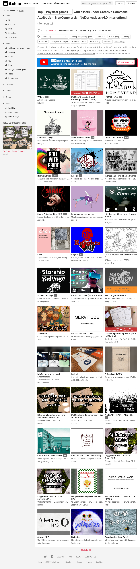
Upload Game (62, 3)
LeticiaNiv (109, 380)
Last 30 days (12, 116)
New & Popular (66, 30)
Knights (74, 254)
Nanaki (5, 154)
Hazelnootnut (110, 182)
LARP (9, 56)
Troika (9, 74)
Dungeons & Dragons (15, 69)
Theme (7, 97)
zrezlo (39, 339)
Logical (74, 374)
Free (8, 20)
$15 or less (11, 37)
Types (6, 43)
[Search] (110, 3)
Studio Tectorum (111, 543)
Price (6, 16)
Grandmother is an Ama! (116, 537)
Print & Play (95, 41)
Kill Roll (74, 175)
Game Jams (46, 3)
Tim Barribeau (43, 260)
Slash (39, 254)
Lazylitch (40, 103)
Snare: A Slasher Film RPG (49, 214)
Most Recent (105, 30)
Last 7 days (11, 112)
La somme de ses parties (82, 214)
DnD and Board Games (13, 151)
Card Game (100, 36)
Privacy (89, 562)
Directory (69, 562)
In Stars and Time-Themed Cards (120, 175)
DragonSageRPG (78, 105)
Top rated (92, 30)
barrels (74, 461)
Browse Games (31, 3)
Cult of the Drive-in (114, 137)
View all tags (119, 41)
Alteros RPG (43, 537)
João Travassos (43, 543)
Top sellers (81, 30)
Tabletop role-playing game (17, 48)
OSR (8, 61)
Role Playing (114, 36)
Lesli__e (74, 220)
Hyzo (107, 103)
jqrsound (108, 423)
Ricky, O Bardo (111, 301)
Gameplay (8, 84)
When (6, 103)
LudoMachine (43, 382)
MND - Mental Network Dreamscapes (48, 375)
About (60, 557)
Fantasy (75, 41)
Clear (21, 11)
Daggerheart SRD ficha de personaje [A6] (49, 497)
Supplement (11, 78)
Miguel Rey (109, 263)
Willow (40, 97)
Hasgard (40, 143)
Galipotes (75, 537)
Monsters (107, 41)
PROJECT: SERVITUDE (82, 333)
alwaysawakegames (45, 461)
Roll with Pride (44, 175)
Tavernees (42, 333)
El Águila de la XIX (113, 374)
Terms (79, 562)
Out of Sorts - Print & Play (49, 455)
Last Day (10, 108)
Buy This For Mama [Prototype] (86, 455)
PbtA (8, 65)
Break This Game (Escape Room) (86, 295)
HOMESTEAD (111, 97)
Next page (86, 549)
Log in (120, 3)
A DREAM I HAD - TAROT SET (119, 414)
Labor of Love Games (79, 505)
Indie (84, 41)
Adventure (43, 41)
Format (7, 91)
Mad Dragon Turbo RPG (116, 295)
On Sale (10, 24)
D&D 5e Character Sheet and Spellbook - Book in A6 (51, 416)
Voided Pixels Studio (79, 380)
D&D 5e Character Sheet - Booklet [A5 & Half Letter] (83, 98)
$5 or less (10, 33)
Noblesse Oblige (45, 137)
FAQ (70, 557)
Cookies (99, 562)
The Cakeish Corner (80, 137)
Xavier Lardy (76, 543)
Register (131, 3)
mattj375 (108, 222)
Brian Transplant (111, 143)
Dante (73, 182)
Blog (78, 557)
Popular (52, 30)
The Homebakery (78, 143)
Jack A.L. (40, 220)
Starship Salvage (45, 295)
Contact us (90, 557)
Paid (8, 29)
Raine (73, 339)
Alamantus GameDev (79, 260)
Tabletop (10, 52)
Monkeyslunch (43, 301)
